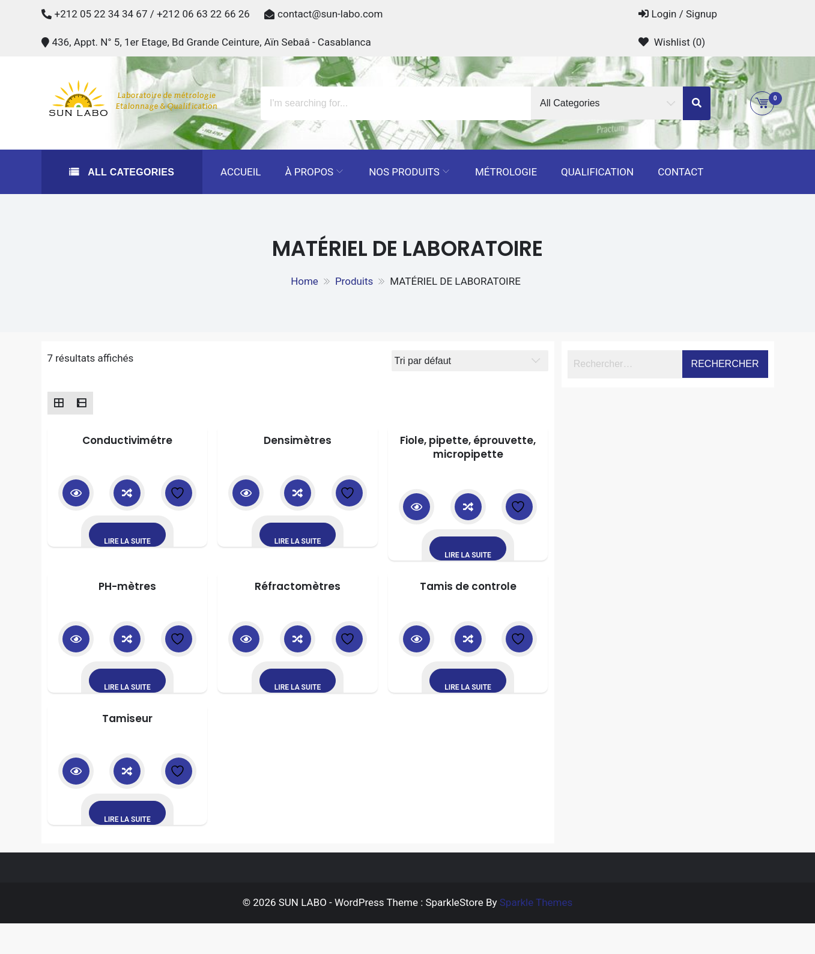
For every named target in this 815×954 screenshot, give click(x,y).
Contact (680, 172)
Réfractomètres (298, 586)
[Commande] (470, 360)
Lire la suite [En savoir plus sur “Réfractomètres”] (297, 687)
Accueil (240, 172)
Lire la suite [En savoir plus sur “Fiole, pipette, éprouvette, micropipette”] (467, 555)
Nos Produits (404, 172)
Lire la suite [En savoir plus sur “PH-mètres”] (127, 687)
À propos (309, 172)
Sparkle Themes (536, 902)
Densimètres (298, 440)
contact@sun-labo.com (330, 14)
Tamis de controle (468, 586)
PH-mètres (127, 586)
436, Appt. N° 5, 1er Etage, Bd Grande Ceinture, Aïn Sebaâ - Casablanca (211, 42)
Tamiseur (127, 718)
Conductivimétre (127, 440)
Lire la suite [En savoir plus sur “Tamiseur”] (127, 819)
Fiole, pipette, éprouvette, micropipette (468, 447)
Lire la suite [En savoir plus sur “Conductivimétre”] (127, 541)
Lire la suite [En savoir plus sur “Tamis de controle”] (467, 687)
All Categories (129, 172)
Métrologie (506, 172)
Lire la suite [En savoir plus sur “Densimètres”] (297, 541)
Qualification (597, 172)
